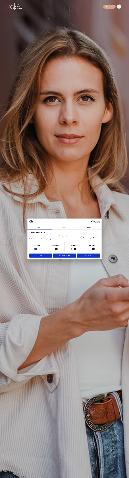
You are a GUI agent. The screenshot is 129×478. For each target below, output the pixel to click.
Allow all (88, 255)
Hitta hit (109, 6)
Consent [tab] (39, 227)
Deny (41, 255)
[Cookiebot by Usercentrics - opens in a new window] (92, 221)
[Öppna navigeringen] (119, 6)
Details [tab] (64, 227)
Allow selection (65, 255)
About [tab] (89, 227)
